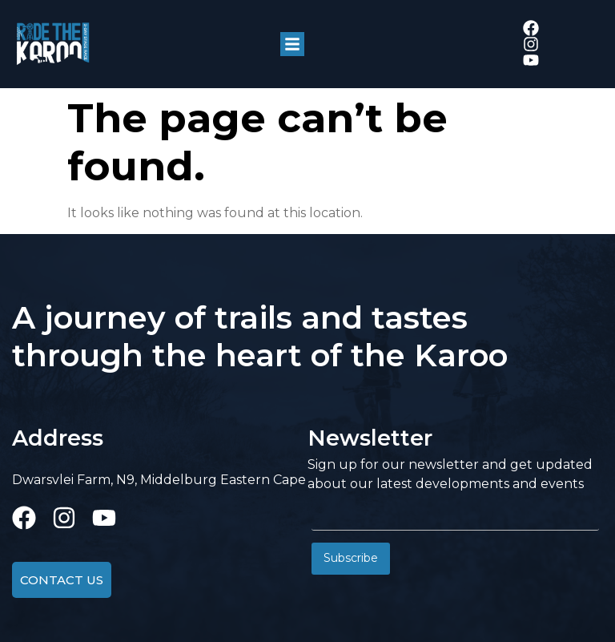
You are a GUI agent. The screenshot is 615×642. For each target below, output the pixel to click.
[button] (292, 44)
